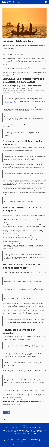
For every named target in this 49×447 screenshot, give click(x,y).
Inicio (7, 427)
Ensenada (42, 63)
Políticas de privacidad (22, 433)
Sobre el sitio (36, 444)
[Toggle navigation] (46, 2)
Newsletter (33, 427)
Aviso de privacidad (32, 433)
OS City (13, 337)
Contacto (40, 427)
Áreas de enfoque (15, 427)
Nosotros (25, 427)
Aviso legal (15, 433)
